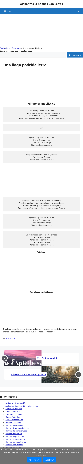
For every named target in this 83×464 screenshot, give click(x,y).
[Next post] (78, 374)
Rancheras (16, 48)
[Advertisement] (41, 29)
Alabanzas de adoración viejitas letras (22, 406)
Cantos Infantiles (13, 417)
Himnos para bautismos (16, 442)
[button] (78, 11)
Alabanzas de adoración (16, 403)
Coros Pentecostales (14, 419)
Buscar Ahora (75, 55)
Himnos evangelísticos (15, 439)
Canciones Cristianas (14, 414)
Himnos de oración (14, 433)
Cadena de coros (13, 411)
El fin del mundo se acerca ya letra (28, 374)
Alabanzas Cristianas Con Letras (41, 4)
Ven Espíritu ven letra (48, 358)
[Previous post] (4, 358)
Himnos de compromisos (16, 431)
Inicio (2, 48)
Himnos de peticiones (15, 436)
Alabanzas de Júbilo (14, 408)
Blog (8, 48)
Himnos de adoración (15, 425)
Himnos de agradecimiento (17, 428)
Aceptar (49, 460)
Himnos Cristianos (13, 422)
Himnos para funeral (14, 444)
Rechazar (34, 460)
